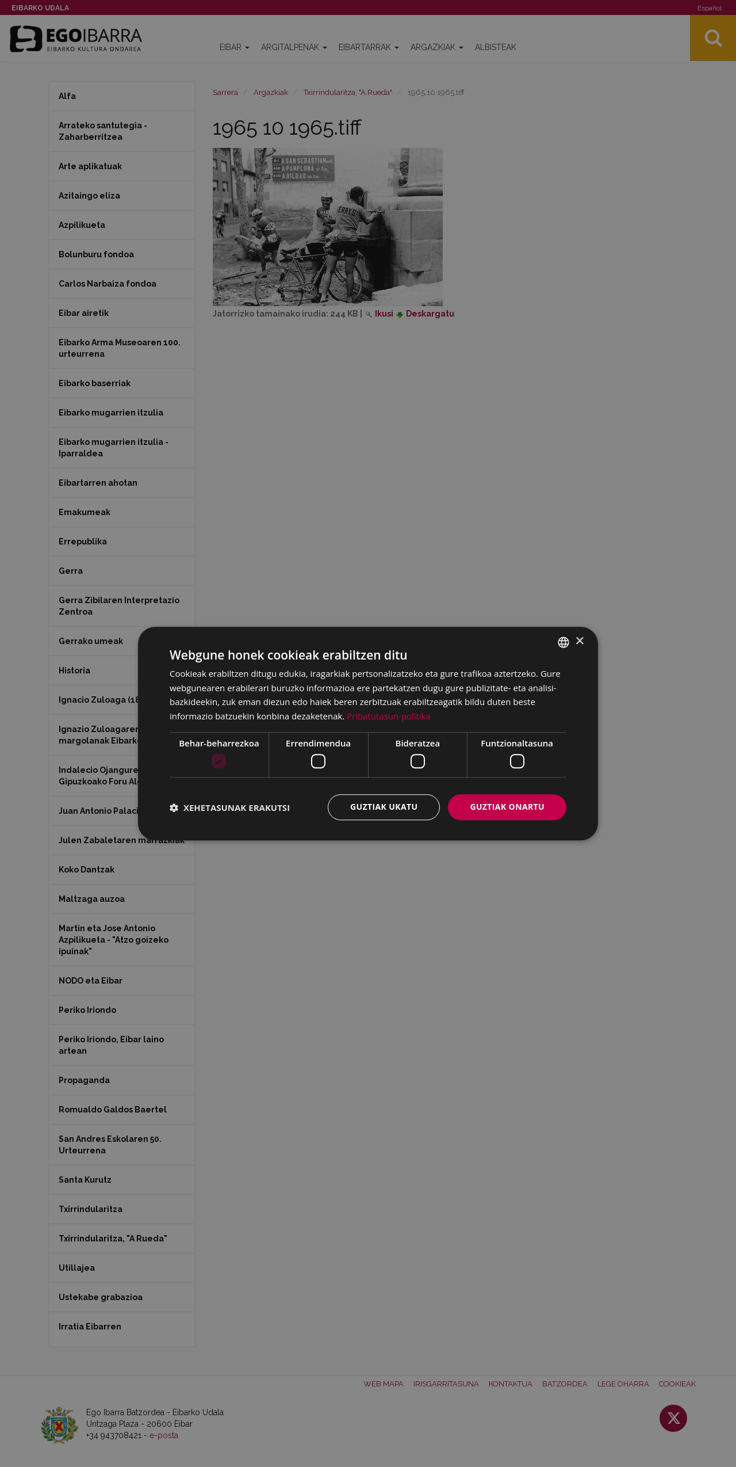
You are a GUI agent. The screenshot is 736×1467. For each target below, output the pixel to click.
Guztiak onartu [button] (507, 807)
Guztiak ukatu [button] (384, 807)
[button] (230, 807)
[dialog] (368, 734)
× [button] (579, 641)
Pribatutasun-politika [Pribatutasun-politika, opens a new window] (389, 716)
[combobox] (563, 642)
